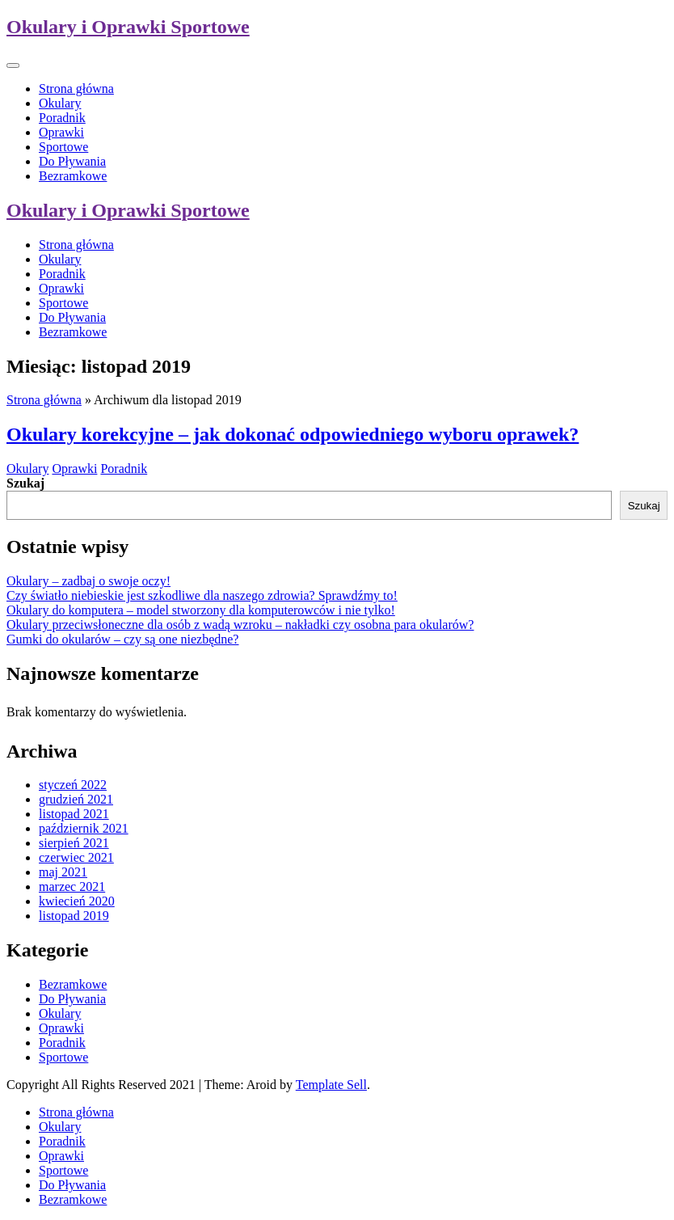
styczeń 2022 (73, 785)
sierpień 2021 (74, 843)
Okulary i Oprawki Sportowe (128, 26)
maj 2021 (63, 872)
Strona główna (76, 88)
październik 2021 (83, 828)
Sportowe (63, 147)
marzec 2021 (72, 886)
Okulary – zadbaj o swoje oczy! (88, 581)
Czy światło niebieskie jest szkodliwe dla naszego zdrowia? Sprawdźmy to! (202, 595)
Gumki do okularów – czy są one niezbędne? (122, 639)
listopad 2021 (74, 814)
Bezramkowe (73, 176)
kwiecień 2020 (77, 901)
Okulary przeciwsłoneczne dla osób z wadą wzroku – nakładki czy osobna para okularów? (240, 624)
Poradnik (62, 118)
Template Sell (331, 1084)
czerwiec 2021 (76, 857)
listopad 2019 (74, 915)
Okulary (60, 103)
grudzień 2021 (76, 799)
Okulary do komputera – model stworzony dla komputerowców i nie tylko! (200, 610)
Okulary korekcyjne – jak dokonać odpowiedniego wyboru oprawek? (292, 434)
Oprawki (61, 132)
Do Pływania (72, 161)
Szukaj (25, 483)
